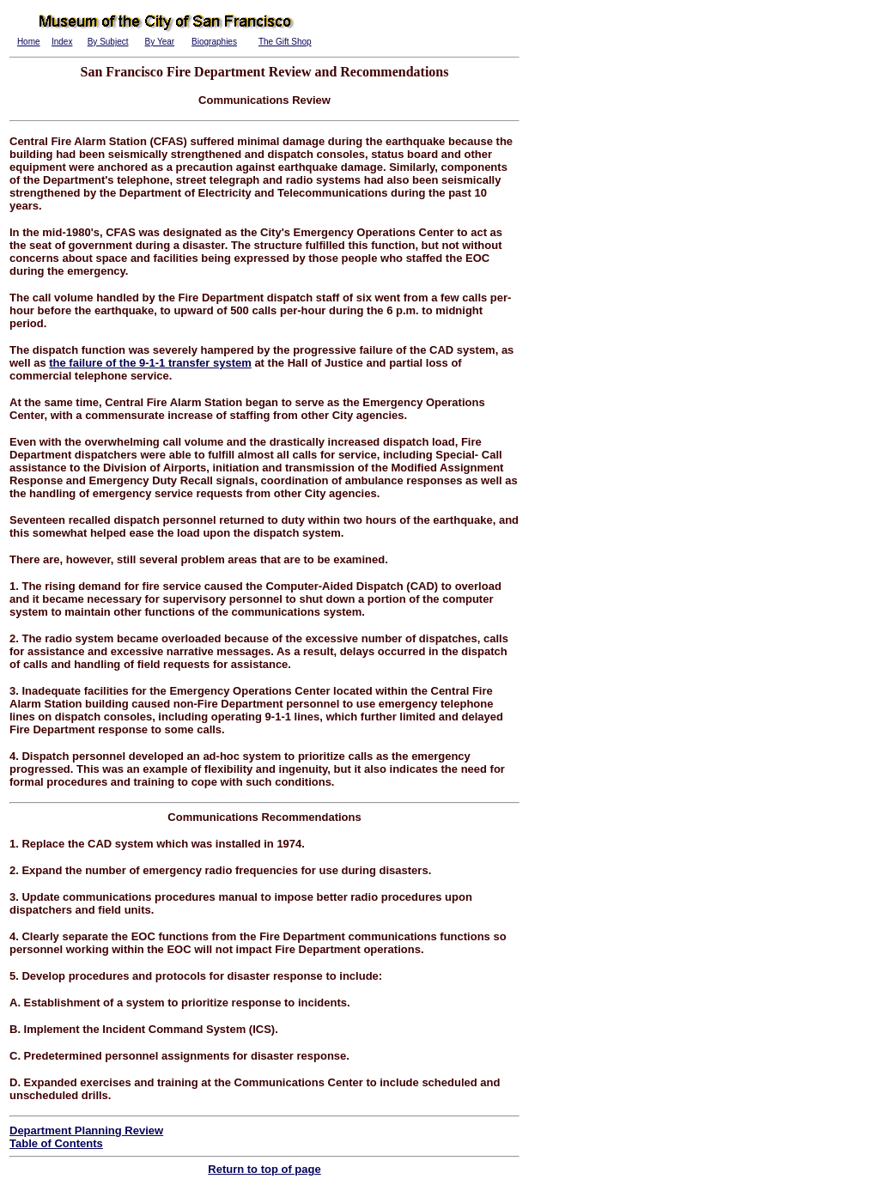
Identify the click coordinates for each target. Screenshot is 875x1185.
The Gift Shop (285, 41)
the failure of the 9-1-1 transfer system (150, 362)
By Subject (108, 41)
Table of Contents (56, 1143)
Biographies (214, 41)
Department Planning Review (86, 1130)
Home (28, 41)
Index (62, 41)
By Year (159, 41)
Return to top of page (264, 1169)
